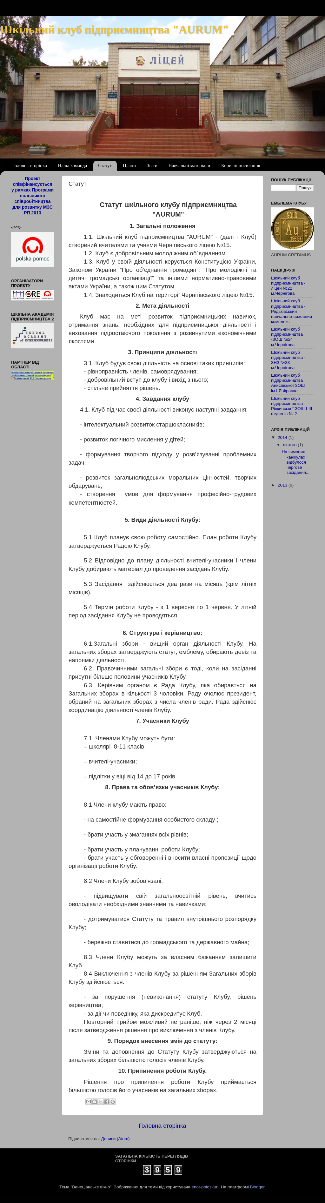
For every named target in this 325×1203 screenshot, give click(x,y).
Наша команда (72, 165)
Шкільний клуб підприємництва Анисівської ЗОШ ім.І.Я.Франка (288, 383)
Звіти (152, 165)
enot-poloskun (204, 1187)
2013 (283, 485)
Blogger (257, 1187)
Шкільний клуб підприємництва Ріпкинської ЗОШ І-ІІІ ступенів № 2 (291, 406)
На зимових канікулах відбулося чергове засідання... (295, 462)
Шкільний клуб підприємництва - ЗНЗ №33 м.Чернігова (288, 360)
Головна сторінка (29, 165)
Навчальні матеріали (189, 165)
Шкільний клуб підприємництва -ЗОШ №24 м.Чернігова (287, 337)
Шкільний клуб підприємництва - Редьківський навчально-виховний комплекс (291, 311)
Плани (129, 165)
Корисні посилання (240, 165)
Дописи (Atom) (115, 1138)
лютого (290, 444)
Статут (105, 165)
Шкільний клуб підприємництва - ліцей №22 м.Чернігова (288, 286)
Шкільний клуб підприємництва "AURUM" (114, 29)
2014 (283, 437)
